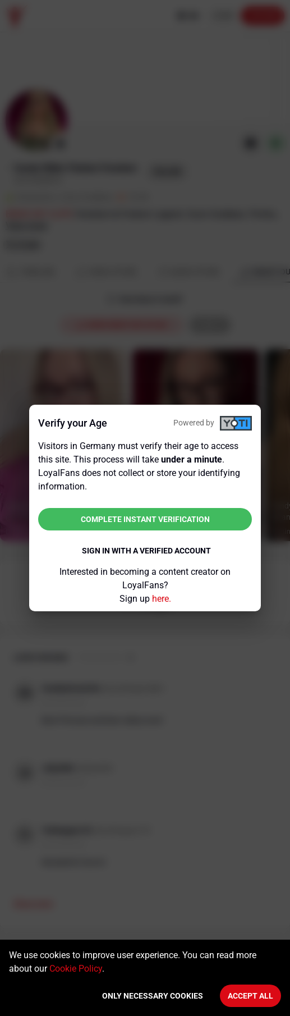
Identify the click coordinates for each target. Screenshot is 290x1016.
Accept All (250, 995)
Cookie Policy (75, 968)
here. (161, 598)
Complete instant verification (145, 519)
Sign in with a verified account (146, 550)
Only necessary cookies (152, 995)
